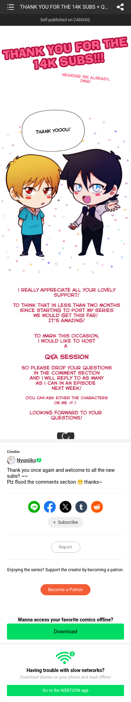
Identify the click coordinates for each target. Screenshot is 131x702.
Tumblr (81, 507)
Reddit (97, 507)
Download (65, 631)
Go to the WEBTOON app (65, 690)
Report (65, 547)
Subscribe (68, 522)
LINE (34, 507)
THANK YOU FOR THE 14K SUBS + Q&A (65, 7)
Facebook (50, 507)
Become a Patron (65, 589)
